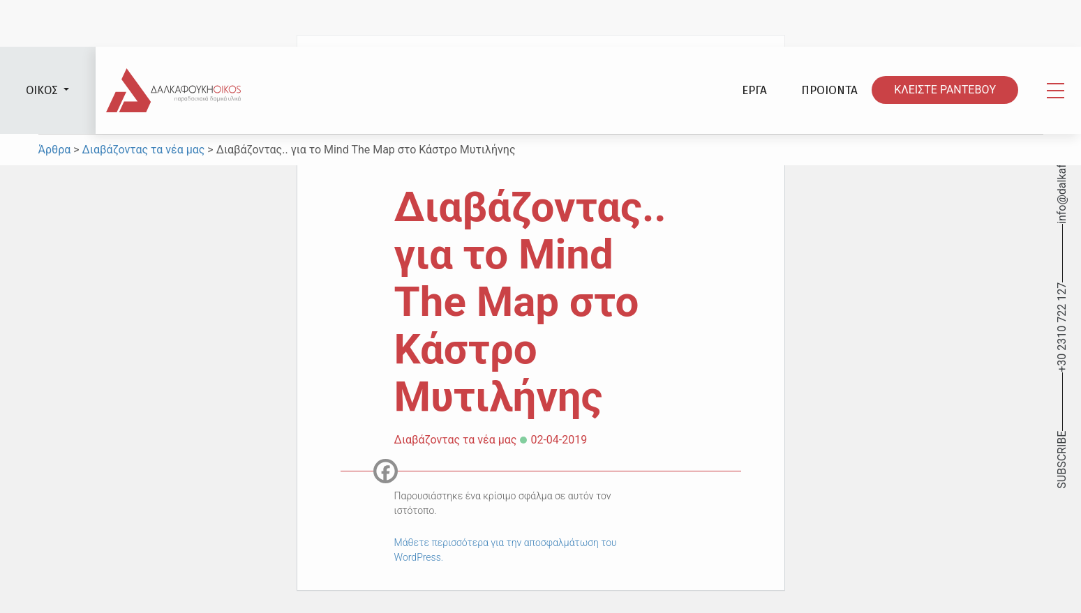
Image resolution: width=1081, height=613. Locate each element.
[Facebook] (385, 471)
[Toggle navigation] (1056, 91)
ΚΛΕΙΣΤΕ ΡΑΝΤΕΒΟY (945, 90)
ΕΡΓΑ (754, 90)
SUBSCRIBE (1061, 460)
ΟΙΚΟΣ (43, 90)
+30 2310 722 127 (1061, 327)
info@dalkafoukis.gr (1061, 174)
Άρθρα (56, 149)
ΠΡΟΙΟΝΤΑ (829, 90)
